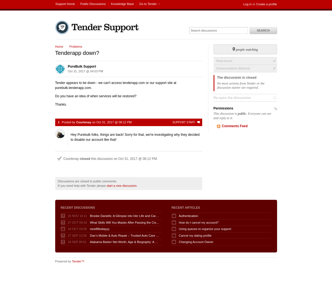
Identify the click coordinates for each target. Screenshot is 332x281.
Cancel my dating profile (195, 235)
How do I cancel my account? (199, 222)
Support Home (65, 4)
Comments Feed (235, 126)
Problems (75, 46)
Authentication (188, 216)
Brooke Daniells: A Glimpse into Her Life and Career (124, 216)
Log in (247, 4)
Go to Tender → (150, 4)
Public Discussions (93, 4)
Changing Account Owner (196, 242)
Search (263, 30)
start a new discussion (121, 185)
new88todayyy (99, 229)
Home (59, 46)
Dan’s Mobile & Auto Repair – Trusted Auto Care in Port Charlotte (124, 235)
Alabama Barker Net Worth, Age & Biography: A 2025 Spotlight (124, 242)
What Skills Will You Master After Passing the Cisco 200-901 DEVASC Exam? (124, 222)
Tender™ (78, 261)
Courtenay (83, 122)
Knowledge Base (122, 4)
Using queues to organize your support (205, 229)
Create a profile (266, 4)
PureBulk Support (82, 66)
